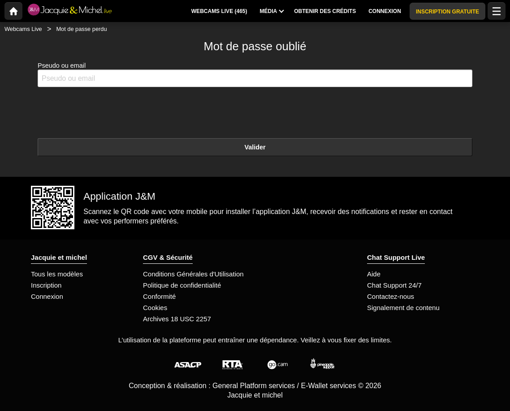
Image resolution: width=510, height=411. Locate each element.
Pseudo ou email (255, 74)
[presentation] (106, 111)
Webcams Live (23, 29)
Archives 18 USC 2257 (177, 319)
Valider (254, 147)
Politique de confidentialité (182, 285)
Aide (373, 274)
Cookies (155, 307)
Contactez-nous (390, 296)
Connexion (47, 296)
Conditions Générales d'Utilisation (193, 274)
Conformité (159, 296)
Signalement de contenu (403, 307)
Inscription (46, 285)
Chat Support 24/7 (394, 285)
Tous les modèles (57, 274)
